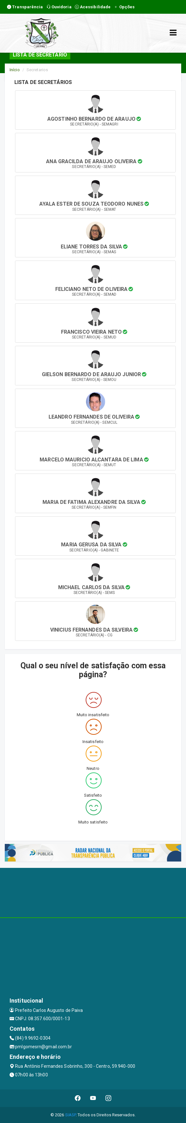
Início (15, 69)
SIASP (70, 1114)
